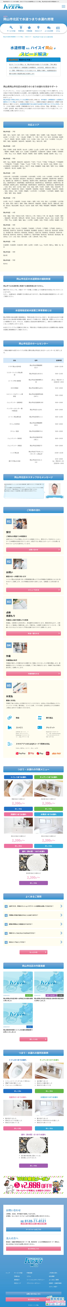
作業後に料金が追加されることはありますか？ (23, 915)
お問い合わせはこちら (33, 1294)
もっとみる (33, 952)
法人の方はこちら (33, 1249)
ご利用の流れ (53, 1273)
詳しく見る (18, 809)
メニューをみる (33, 590)
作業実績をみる (33, 673)
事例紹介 (17, 1280)
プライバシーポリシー (34, 1283)
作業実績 (29, 1273)
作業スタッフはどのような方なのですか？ (22, 933)
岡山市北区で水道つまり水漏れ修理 (43, 37)
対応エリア (28, 37)
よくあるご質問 (54, 1280)
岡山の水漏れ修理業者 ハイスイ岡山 (13, 37)
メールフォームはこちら (33, 1229)
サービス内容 (18, 1273)
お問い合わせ (33, 549)
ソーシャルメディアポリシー (36, 1280)
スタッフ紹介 (53, 1287)
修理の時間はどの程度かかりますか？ (21, 924)
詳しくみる (34, 1039)
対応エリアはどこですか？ (17, 942)
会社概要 (51, 1276)
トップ (8, 1273)
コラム (29, 1276)
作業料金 (17, 1276)
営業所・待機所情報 (55, 1283)
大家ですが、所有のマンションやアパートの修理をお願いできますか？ (31, 906)
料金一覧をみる (33, 633)
